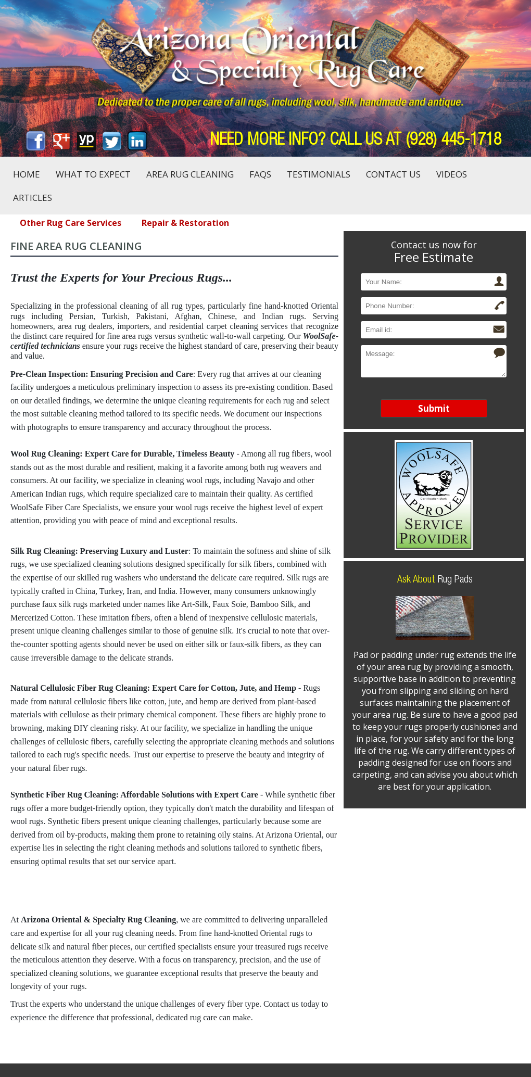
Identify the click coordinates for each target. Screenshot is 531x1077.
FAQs (260, 174)
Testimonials (318, 174)
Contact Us (393, 174)
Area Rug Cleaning (190, 174)
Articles (32, 198)
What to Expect (93, 174)
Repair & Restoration (185, 223)
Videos (451, 174)
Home (26, 174)
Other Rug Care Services (70, 223)
